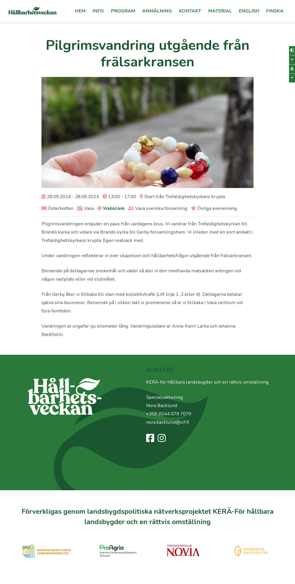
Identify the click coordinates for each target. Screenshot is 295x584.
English (249, 11)
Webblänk (114, 208)
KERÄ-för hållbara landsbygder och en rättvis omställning (207, 382)
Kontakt (190, 11)
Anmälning (157, 11)
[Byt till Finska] (274, 11)
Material (220, 11)
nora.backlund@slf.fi (167, 422)
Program (123, 11)
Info (98, 11)
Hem (80, 11)
